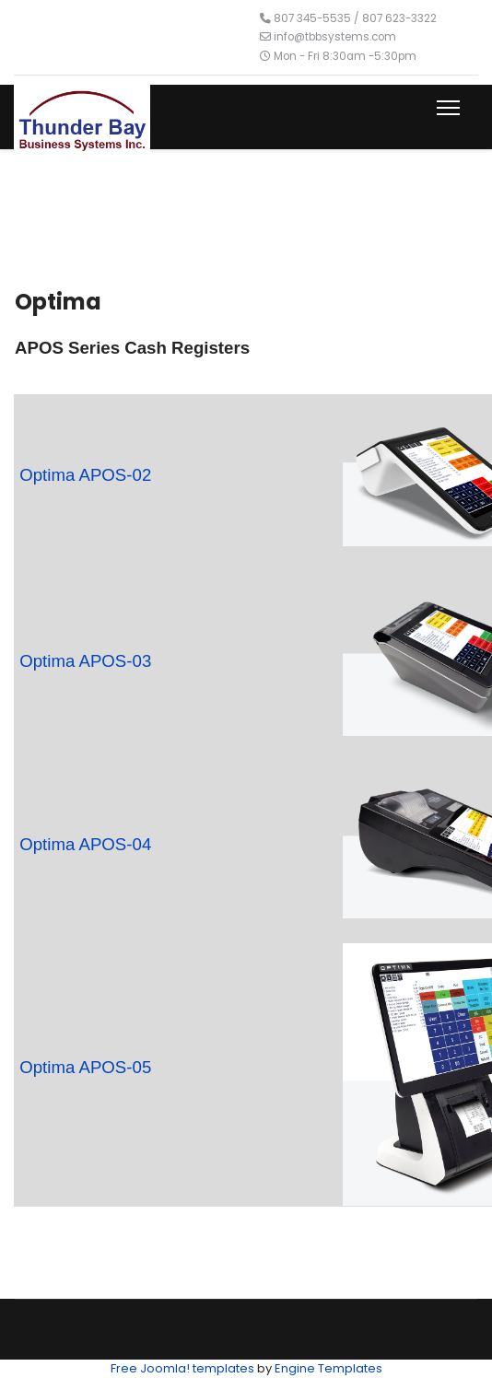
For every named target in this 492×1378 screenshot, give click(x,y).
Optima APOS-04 (85, 844)
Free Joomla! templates (182, 1368)
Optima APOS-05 (85, 1067)
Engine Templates (328, 1368)
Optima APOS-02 (85, 475)
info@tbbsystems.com (335, 36)
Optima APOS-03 (85, 661)
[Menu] (444, 108)
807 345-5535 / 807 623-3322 (355, 18)
